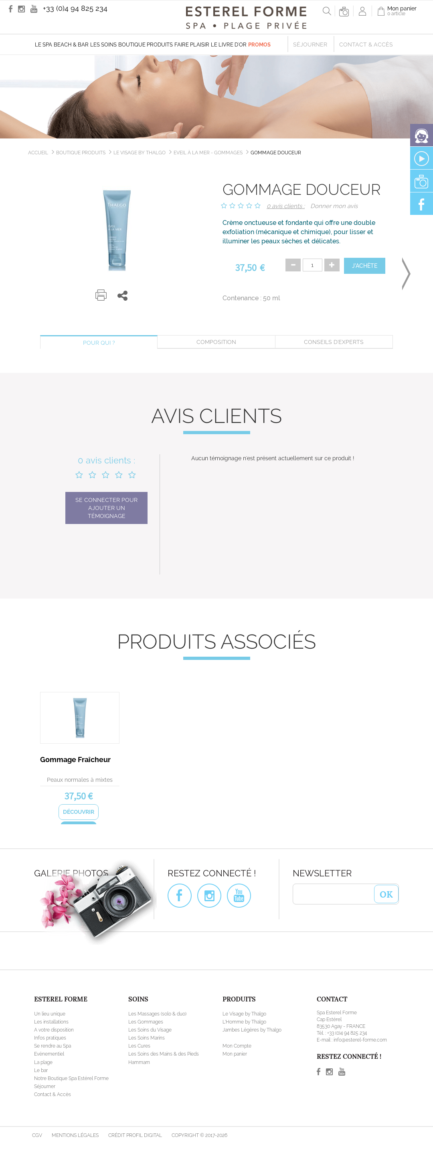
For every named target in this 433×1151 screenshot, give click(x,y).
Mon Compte (237, 1046)
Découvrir (78, 812)
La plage (43, 1062)
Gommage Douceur (276, 153)
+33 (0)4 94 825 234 (75, 8)
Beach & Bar (71, 45)
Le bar (41, 1070)
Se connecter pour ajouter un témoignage (106, 508)
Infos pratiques (50, 1038)
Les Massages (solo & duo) (157, 1014)
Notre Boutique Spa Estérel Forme (71, 1078)
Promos (259, 45)
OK (386, 893)
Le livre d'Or (229, 45)
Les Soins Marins (146, 1038)
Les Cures (139, 1046)
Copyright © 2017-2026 (199, 1135)
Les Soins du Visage (150, 1030)
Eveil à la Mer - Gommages (208, 153)
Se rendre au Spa (52, 1046)
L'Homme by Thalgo (244, 1022)
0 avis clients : (286, 206)
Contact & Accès (366, 44)
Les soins (103, 45)
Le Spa (43, 45)
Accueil (38, 153)
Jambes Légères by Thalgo (252, 1030)
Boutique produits (145, 45)
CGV (37, 1135)
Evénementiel (49, 1054)
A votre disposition (54, 1030)
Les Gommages (145, 1022)
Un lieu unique (49, 1014)
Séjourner (310, 44)
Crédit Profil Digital (135, 1135)
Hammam (139, 1062)
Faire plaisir (191, 45)
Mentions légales (75, 1135)
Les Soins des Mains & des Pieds (163, 1054)
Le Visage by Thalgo (139, 153)
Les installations (51, 1022)
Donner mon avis (334, 206)
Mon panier (235, 1054)
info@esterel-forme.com (360, 1040)
